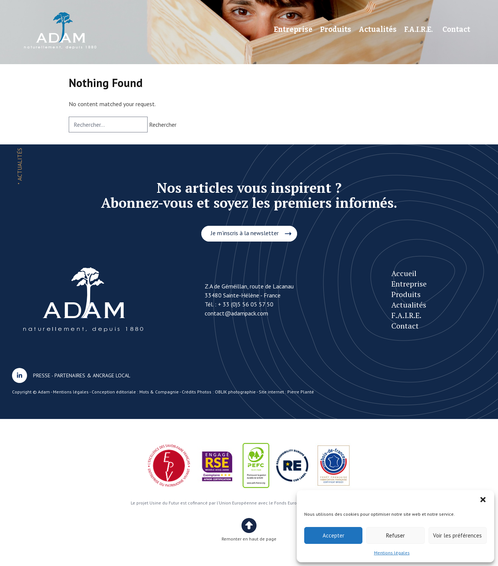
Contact (456, 29)
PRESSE (41, 375)
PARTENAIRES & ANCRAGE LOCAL (92, 375)
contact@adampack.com (236, 313)
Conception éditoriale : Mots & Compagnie (135, 392)
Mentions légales (392, 552)
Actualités (378, 29)
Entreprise (293, 29)
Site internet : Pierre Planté (286, 392)
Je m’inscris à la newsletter (245, 233)
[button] (483, 499)
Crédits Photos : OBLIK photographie (219, 392)
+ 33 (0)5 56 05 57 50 (245, 304)
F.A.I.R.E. (418, 29)
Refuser (395, 535)
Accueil (404, 273)
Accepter (333, 535)
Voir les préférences (457, 535)
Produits (335, 29)
